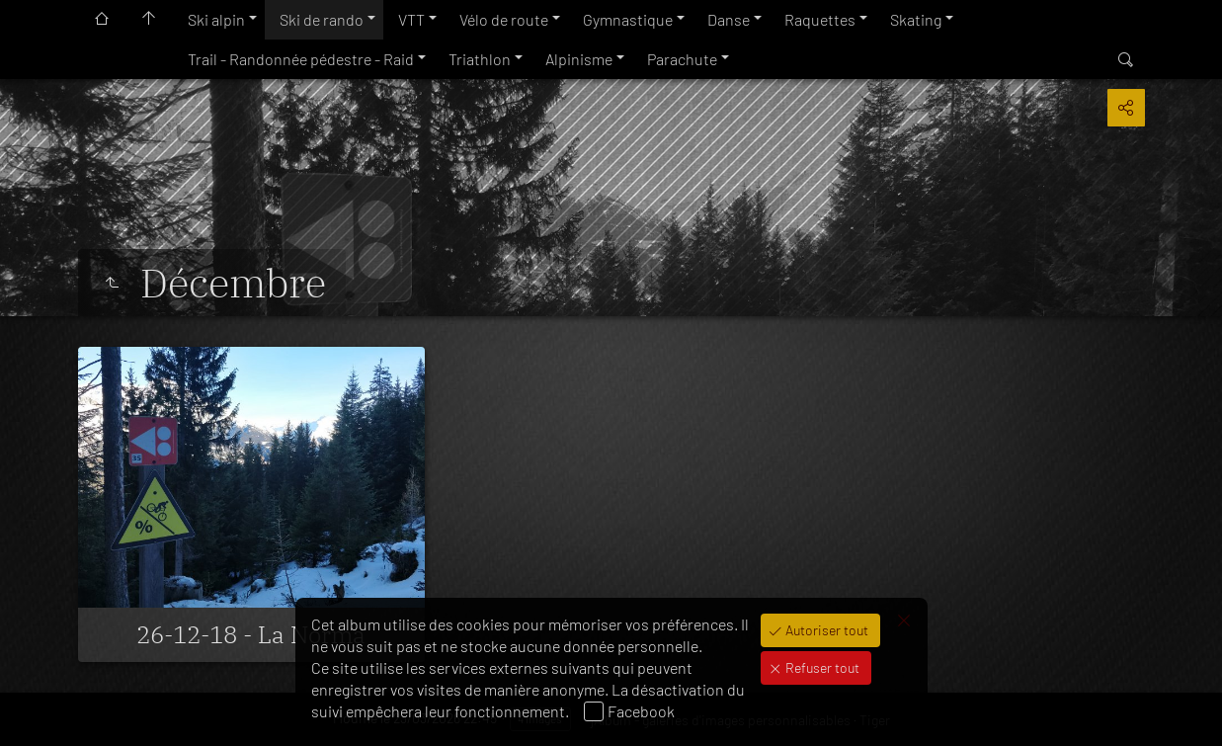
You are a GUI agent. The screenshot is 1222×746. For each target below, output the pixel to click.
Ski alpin (216, 19)
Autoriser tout (825, 630)
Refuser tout (820, 667)
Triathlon (479, 58)
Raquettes (819, 19)
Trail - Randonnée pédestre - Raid (301, 58)
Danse (728, 19)
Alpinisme (578, 58)
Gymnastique (628, 19)
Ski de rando (322, 19)
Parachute (682, 58)
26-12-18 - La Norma (251, 634)
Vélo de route (503, 19)
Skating (915, 19)
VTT (411, 19)
